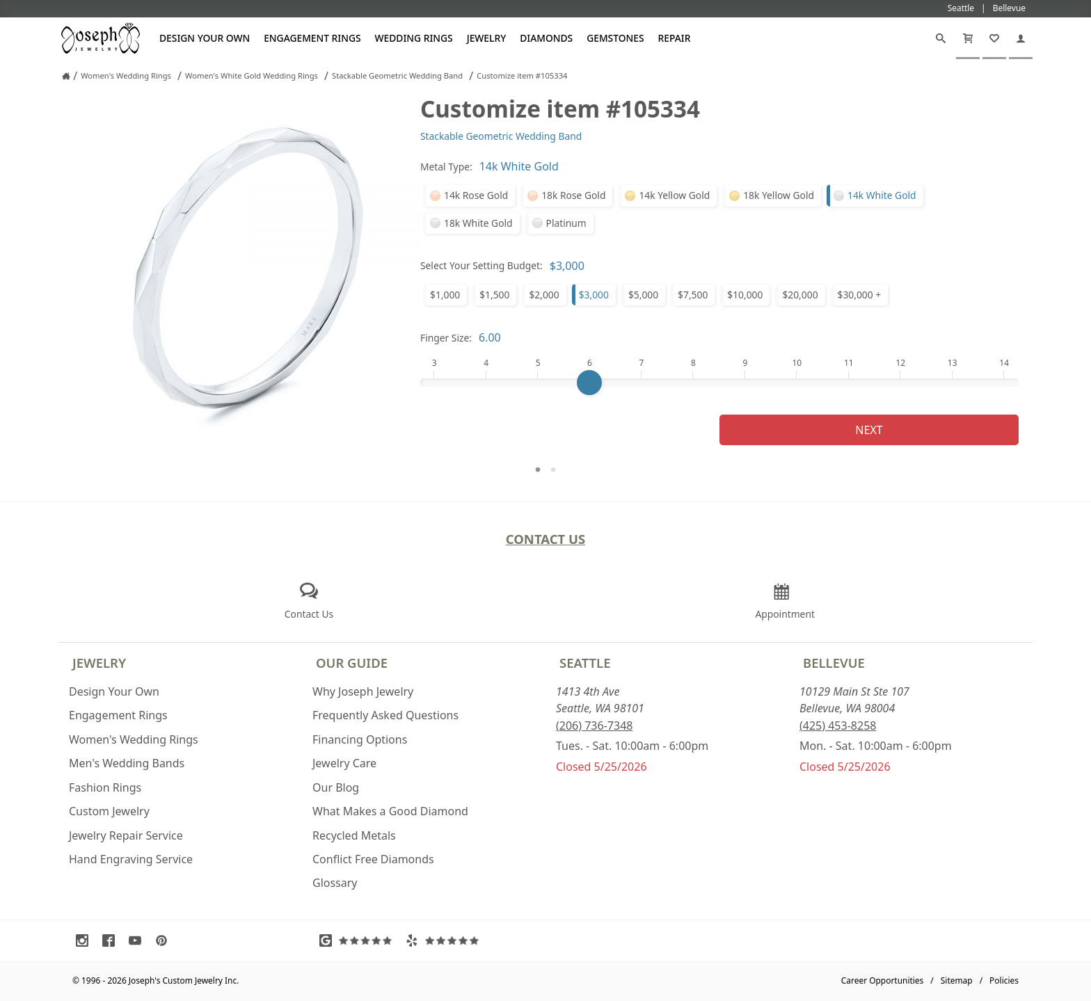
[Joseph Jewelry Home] (66, 76)
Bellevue (834, 662)
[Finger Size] (719, 382)
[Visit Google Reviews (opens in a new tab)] (359, 940)
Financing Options (359, 739)
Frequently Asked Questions (385, 715)
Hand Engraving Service (131, 859)
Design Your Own (204, 38)
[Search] (941, 38)
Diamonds (546, 38)
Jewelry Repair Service (126, 835)
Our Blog (335, 787)
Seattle (584, 662)
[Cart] (968, 38)
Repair (674, 38)
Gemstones (615, 38)
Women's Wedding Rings (133, 739)
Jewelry (487, 38)
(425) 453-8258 (837, 725)
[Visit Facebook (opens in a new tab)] (112, 940)
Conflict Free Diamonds (373, 859)
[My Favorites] (994, 38)
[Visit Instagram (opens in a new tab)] (85, 940)
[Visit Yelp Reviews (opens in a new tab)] (445, 940)
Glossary (335, 882)
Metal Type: (446, 166)
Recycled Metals (354, 835)
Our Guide (352, 662)
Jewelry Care (344, 763)
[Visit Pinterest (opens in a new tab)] (165, 940)
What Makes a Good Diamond (390, 811)
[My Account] (1021, 38)
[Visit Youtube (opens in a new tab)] (138, 940)
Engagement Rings (312, 38)
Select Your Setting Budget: (481, 265)
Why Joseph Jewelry (362, 691)
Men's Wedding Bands (126, 763)
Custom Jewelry (109, 811)
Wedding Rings (414, 38)
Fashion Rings (105, 787)
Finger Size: (446, 337)
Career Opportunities (882, 980)
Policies (1004, 980)
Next (868, 430)
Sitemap (957, 980)
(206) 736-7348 (594, 725)
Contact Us (546, 538)
